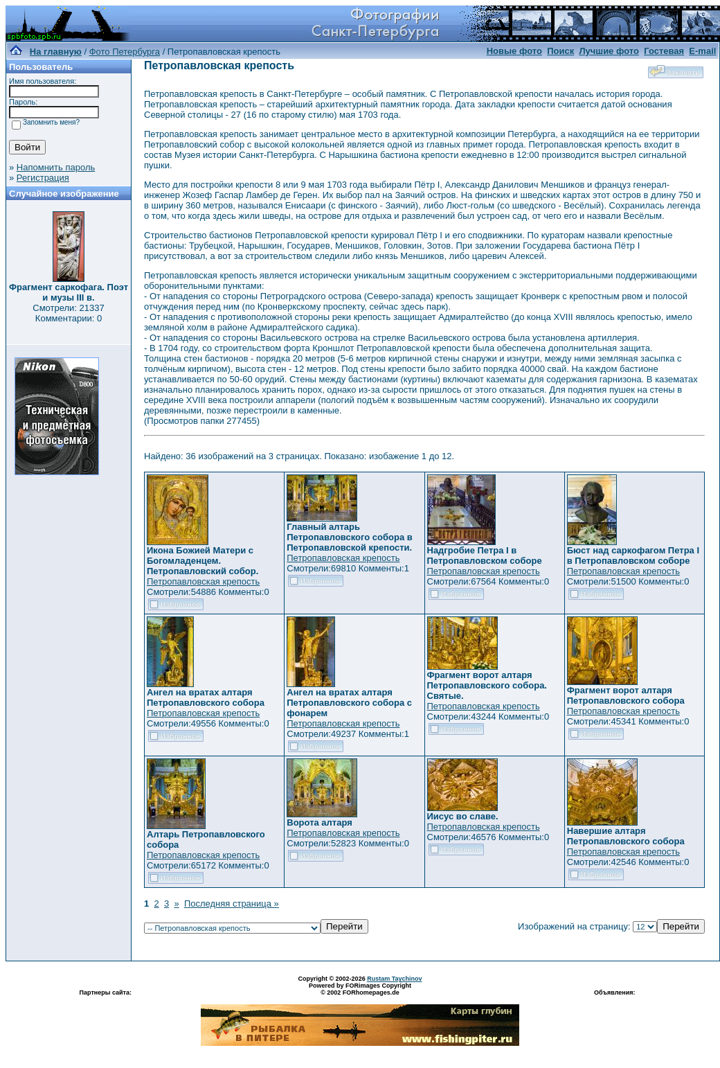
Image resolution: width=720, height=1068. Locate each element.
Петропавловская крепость (203, 581)
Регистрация (43, 177)
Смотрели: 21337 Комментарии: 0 (68, 313)
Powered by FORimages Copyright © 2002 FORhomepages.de (360, 989)
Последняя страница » (231, 903)
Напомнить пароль (56, 167)
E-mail (702, 51)
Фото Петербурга (124, 51)
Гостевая (664, 51)
